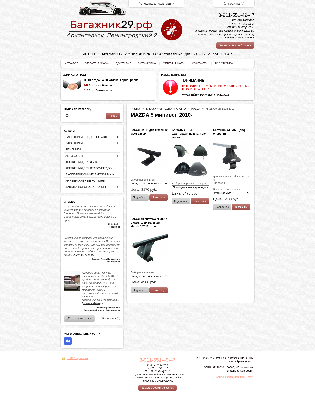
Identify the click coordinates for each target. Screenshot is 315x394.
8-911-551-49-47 (236, 15)
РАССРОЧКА (224, 63)
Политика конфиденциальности (233, 376)
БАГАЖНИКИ (74, 143)
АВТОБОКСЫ (74, 155)
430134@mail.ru (77, 358)
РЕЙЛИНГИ (73, 149)
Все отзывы (109, 318)
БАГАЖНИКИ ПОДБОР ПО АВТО (86, 137)
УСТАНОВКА (147, 63)
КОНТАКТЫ (200, 63)
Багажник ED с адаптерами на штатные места (189, 133)
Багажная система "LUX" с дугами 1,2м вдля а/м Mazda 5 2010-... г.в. (149, 222)
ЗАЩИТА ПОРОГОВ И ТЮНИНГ (86, 186)
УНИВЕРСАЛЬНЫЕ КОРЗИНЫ (85, 180)
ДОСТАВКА (124, 63)
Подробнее (139, 197)
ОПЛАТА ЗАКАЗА (97, 63)
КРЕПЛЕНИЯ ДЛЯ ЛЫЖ (81, 162)
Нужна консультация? (159, 3)
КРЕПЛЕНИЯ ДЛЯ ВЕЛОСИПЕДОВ (88, 168)
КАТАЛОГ (71, 63)
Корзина (234, 3)
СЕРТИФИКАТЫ (174, 63)
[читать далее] (83, 254)
